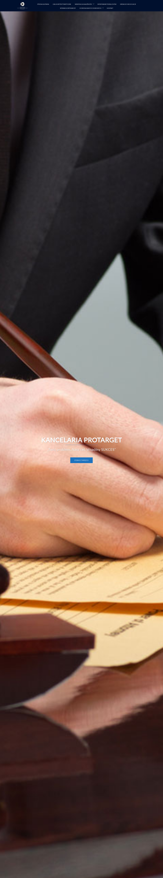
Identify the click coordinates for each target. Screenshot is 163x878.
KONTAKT (110, 8)
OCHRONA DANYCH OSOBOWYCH (90, 8)
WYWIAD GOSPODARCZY (68, 8)
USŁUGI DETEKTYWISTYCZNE (62, 4)
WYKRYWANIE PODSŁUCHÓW (106, 4)
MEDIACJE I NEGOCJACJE (128, 4)
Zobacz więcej (81, 460)
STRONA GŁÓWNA (43, 4)
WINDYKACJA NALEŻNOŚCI (83, 4)
